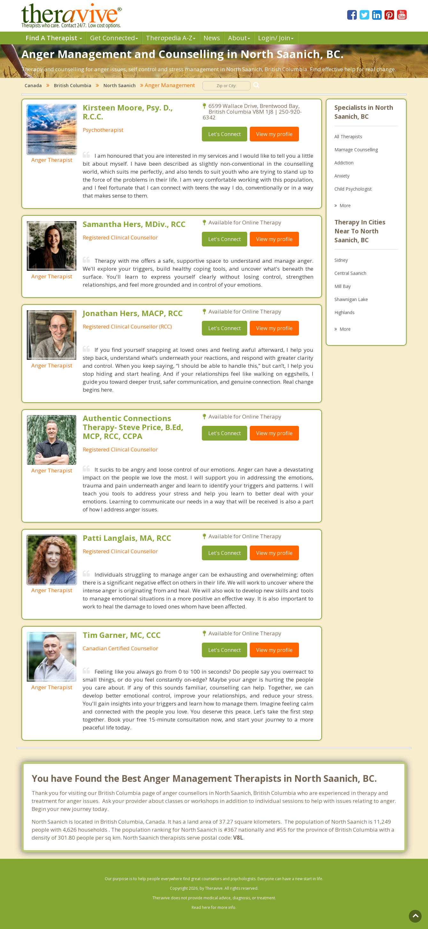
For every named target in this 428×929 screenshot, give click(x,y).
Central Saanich (350, 273)
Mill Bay (342, 286)
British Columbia (72, 85)
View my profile (274, 134)
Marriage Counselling (356, 150)
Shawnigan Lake (351, 299)
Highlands (344, 312)
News (211, 38)
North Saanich (119, 85)
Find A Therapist (54, 38)
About (239, 38)
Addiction (344, 163)
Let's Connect (224, 134)
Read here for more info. (214, 907)
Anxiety (341, 176)
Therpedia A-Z (170, 38)
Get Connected (114, 38)
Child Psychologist (353, 189)
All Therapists (348, 136)
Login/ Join (276, 38)
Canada (33, 85)
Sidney (341, 260)
